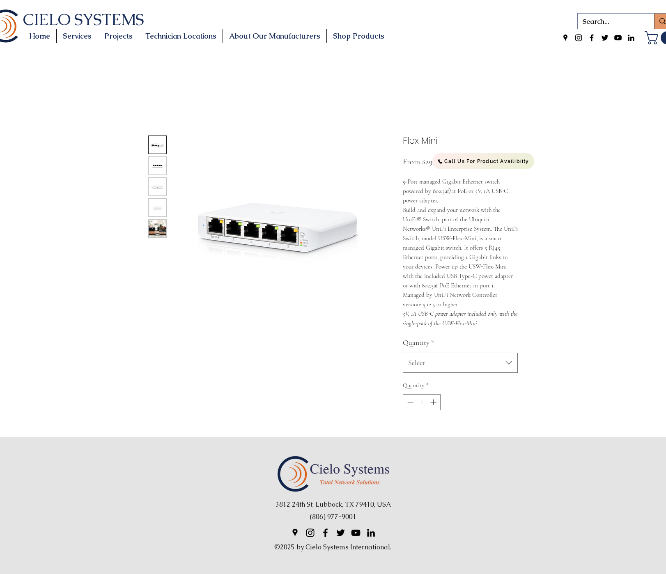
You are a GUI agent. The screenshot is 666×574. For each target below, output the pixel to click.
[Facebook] (591, 37)
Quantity (418, 342)
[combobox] (460, 363)
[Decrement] (409, 402)
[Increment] (434, 402)
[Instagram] (578, 37)
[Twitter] (604, 37)
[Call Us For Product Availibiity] (483, 161)
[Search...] (610, 22)
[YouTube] (617, 37)
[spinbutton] (422, 402)
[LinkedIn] (631, 37)
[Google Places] (565, 37)
